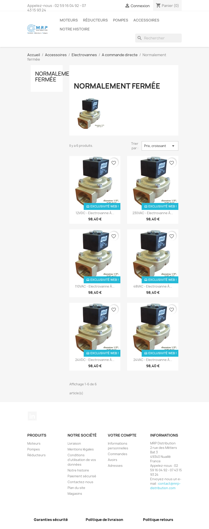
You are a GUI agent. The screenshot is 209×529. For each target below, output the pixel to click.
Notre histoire (75, 29)
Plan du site (76, 488)
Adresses (115, 465)
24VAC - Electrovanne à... (152, 360)
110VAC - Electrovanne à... (95, 286)
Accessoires (146, 20)
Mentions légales (81, 449)
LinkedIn (32, 416)
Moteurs (69, 20)
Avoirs (112, 460)
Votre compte (122, 435)
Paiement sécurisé (82, 476)
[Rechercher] (158, 38)
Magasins (75, 493)
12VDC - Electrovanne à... (95, 213)
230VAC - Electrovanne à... (152, 213)
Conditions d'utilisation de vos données (82, 460)
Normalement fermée (55, 76)
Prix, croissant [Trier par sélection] (160, 146)
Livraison (74, 443)
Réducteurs (95, 20)
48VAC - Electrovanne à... (152, 286)
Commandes (117, 454)
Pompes (120, 20)
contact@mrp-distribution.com (165, 485)
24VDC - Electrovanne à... (94, 360)
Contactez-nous (80, 482)
